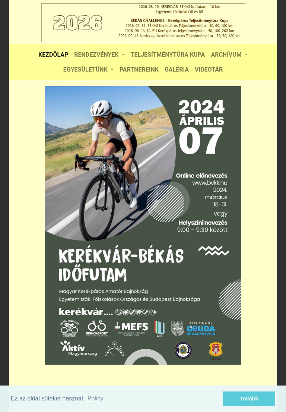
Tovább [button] (249, 399)
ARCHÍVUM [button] (227, 54)
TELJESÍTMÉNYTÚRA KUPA (168, 54)
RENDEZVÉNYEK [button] (97, 54)
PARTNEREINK (139, 69)
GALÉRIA (177, 69)
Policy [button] (96, 398)
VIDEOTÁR (209, 69)
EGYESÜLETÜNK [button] (86, 69)
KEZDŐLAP (53, 54)
